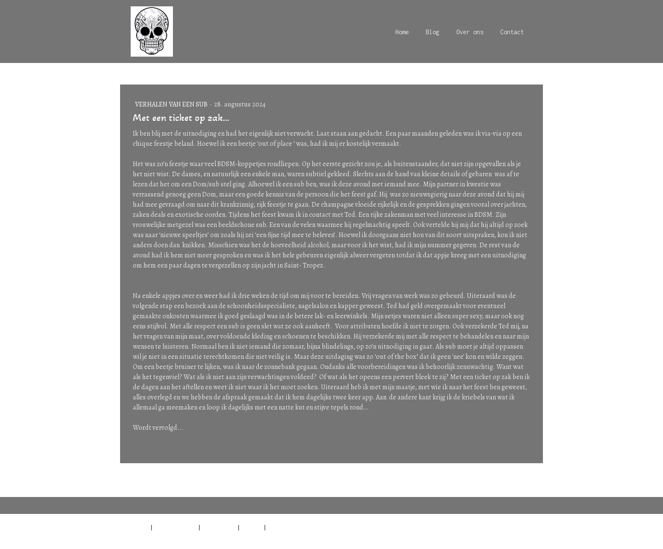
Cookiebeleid (219, 527)
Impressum (134, 527)
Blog (432, 32)
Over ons (469, 32)
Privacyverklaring (175, 527)
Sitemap (251, 527)
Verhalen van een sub (172, 104)
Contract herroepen (300, 527)
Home (402, 32)
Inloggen (532, 536)
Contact (512, 32)
